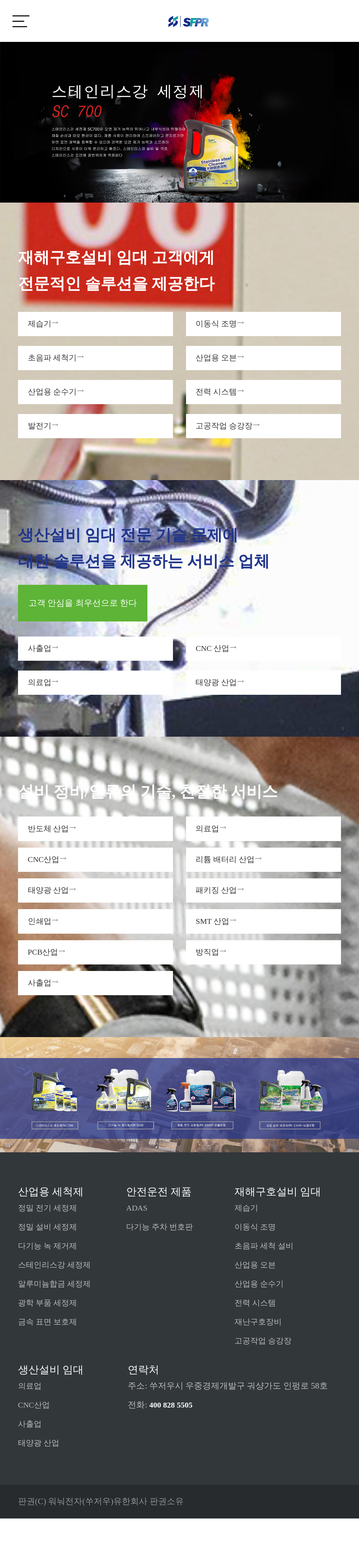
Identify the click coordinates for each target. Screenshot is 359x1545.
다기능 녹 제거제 (50, 1272)
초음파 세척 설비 (266, 1272)
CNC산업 (35, 1431)
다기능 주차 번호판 (162, 1253)
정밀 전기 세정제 (50, 1234)
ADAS (137, 1234)
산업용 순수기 (261, 1310)
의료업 (31, 1412)
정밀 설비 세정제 (50, 1253)
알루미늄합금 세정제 (57, 1310)
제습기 (247, 1234)
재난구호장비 (260, 1348)
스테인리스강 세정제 (57, 1291)
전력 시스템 (257, 1329)
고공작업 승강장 (265, 1367)
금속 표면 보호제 (50, 1348)
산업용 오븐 (257, 1291)
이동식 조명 (257, 1253)
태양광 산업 (40, 1469)
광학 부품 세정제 (50, 1329)
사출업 (31, 1450)
